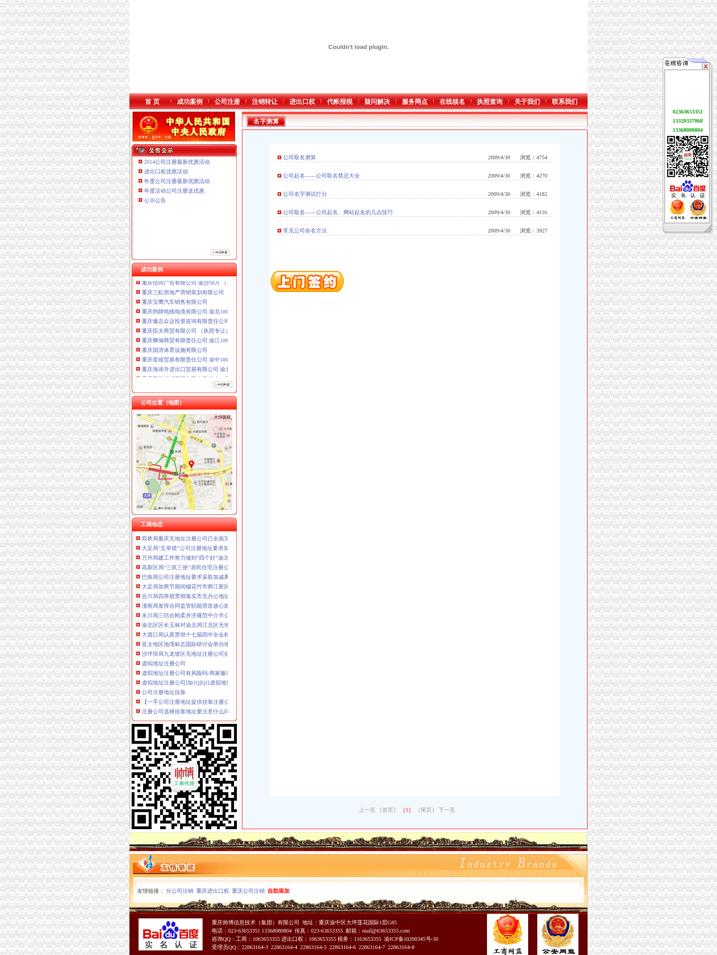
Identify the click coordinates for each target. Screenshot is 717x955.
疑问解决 (377, 101)
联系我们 (565, 101)
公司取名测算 (299, 157)
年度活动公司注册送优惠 (174, 191)
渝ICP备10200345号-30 (411, 939)
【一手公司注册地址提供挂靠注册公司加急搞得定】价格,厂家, (217, 704)
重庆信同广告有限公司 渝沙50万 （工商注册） (198, 285)
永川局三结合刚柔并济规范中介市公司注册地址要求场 (207, 618)
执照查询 (490, 101)
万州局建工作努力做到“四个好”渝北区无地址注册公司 (207, 560)
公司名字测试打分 (305, 194)
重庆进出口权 (212, 891)
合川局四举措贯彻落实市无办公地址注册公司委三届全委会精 (216, 598)
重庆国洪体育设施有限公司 (175, 353)
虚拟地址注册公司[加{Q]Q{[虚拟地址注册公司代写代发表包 (214, 685)
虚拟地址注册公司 (164, 666)
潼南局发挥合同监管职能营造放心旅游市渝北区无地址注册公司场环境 (227, 608)
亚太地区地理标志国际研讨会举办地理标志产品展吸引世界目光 (218, 646)
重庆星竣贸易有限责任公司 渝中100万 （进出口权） (205, 362)
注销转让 (265, 101)
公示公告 (155, 200)
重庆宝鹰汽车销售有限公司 (175, 305)
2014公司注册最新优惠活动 (177, 162)
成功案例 (190, 101)
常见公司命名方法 (305, 230)
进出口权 (302, 101)
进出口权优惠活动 (166, 171)
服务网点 (415, 101)
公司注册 (227, 101)
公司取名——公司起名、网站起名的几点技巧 (338, 212)
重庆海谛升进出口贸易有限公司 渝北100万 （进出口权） (210, 372)
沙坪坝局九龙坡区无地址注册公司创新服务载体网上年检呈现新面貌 (224, 656)
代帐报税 (340, 101)
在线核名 (452, 101)
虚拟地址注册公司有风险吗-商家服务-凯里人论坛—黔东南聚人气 (220, 675)
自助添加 (278, 891)
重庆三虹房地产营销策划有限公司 (183, 295)
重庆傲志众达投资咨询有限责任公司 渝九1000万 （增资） (212, 324)
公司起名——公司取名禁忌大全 (321, 176)
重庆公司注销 (248, 891)
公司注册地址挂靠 (164, 694)
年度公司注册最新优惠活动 (177, 181)
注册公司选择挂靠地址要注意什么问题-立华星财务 (203, 714)
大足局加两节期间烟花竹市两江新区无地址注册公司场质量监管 (218, 589)
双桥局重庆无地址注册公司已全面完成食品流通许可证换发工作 (218, 541)
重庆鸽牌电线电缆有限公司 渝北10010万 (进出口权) (204, 314)
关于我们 (527, 101)
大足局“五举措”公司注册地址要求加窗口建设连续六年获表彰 (215, 550)
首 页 (152, 101)
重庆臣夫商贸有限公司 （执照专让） (186, 333)
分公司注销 (179, 891)
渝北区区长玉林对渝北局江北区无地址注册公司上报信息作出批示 (221, 627)
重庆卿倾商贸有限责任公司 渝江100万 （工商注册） (205, 343)
